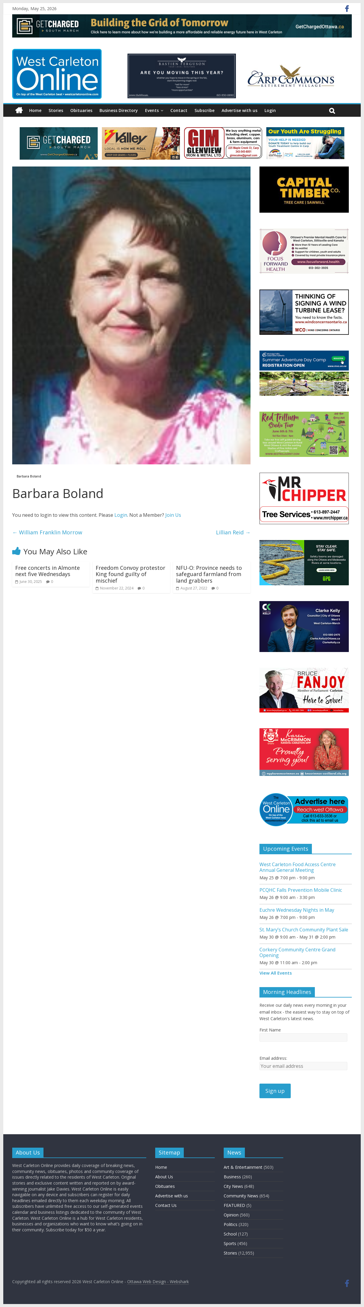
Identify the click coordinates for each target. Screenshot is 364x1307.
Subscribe (204, 110)
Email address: (273, 1058)
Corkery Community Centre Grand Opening (297, 952)
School (230, 1234)
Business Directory (118, 110)
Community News (241, 1196)
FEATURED (234, 1205)
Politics (230, 1224)
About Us (164, 1177)
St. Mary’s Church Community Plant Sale (303, 929)
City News (233, 1186)
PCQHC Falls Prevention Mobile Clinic (300, 890)
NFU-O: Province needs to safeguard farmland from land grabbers (209, 574)
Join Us (173, 515)
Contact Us (166, 1205)
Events (152, 110)
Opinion (231, 1215)
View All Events (275, 973)
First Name (270, 1030)
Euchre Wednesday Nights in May (296, 910)
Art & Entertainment (243, 1167)
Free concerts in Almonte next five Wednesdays (47, 571)
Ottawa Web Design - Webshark (158, 1281)
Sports (230, 1243)
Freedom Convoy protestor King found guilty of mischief (130, 574)
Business (232, 1177)
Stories (56, 110)
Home (35, 110)
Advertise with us (239, 110)
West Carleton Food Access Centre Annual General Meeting (297, 867)
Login (270, 110)
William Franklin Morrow (47, 532)
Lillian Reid (233, 532)
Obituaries (81, 110)
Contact (178, 110)
